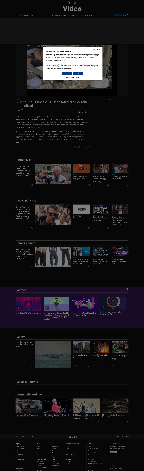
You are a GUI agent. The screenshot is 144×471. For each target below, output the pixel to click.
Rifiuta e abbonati (96, 49)
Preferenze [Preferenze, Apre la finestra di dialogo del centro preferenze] (67, 73)
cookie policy (69, 58)
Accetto (78, 73)
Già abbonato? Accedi (72, 77)
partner (93, 64)
